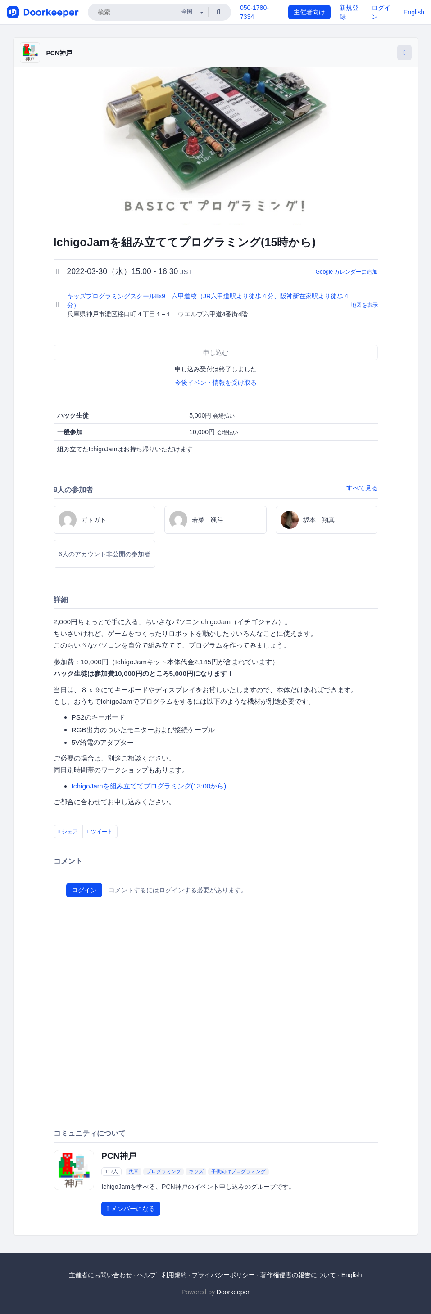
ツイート (100, 831)
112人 (111, 1171)
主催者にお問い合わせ (100, 1274)
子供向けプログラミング (238, 1171)
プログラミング (163, 1171)
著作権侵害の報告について (298, 1274)
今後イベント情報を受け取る (216, 382)
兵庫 (133, 1171)
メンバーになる (131, 1208)
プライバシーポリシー (223, 1274)
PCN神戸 (59, 53)
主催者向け (309, 12)
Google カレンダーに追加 (347, 272)
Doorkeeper (233, 1292)
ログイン (84, 890)
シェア (68, 831)
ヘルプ (146, 1274)
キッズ (196, 1171)
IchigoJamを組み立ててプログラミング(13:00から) (149, 786)
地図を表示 (364, 305)
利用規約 (174, 1274)
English (414, 12)
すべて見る (362, 487)
